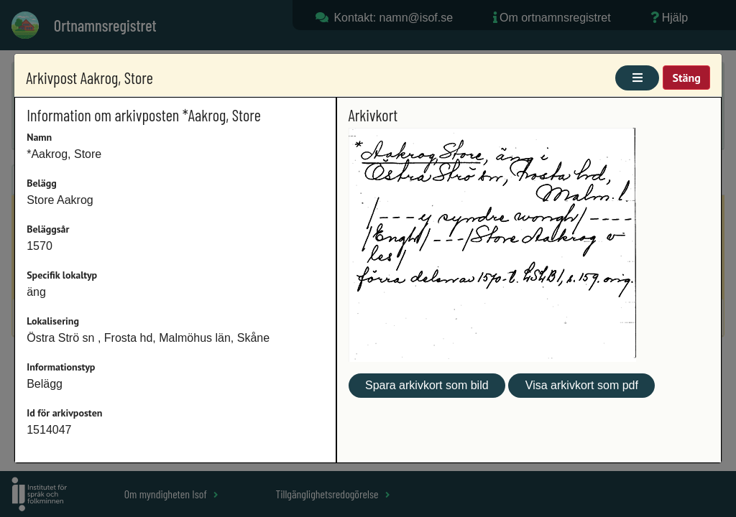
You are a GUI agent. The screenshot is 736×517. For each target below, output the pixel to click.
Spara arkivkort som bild (427, 385)
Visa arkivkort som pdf (581, 385)
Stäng (686, 77)
